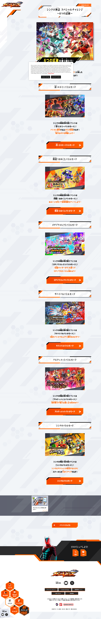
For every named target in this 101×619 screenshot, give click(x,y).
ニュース (10, 588)
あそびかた (5, 596)
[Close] (71, 63)
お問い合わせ (58, 600)
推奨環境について (78, 596)
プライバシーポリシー (51, 596)
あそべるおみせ (14, 596)
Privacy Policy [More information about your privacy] (51, 73)
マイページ (24, 612)
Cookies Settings (65, 597)
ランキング (14, 612)
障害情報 (72, 600)
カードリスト (19, 604)
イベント (9, 603)
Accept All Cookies (56, 77)
